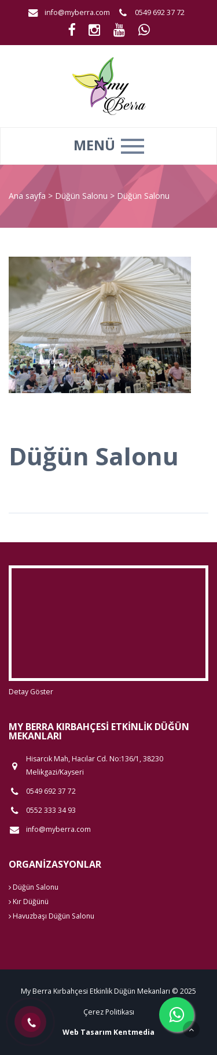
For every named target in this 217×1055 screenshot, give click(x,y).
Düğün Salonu (82, 195)
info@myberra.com (77, 12)
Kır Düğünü (29, 901)
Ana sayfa (27, 195)
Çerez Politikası (108, 1012)
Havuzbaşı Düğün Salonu (51, 916)
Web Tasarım (87, 1032)
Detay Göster (31, 692)
